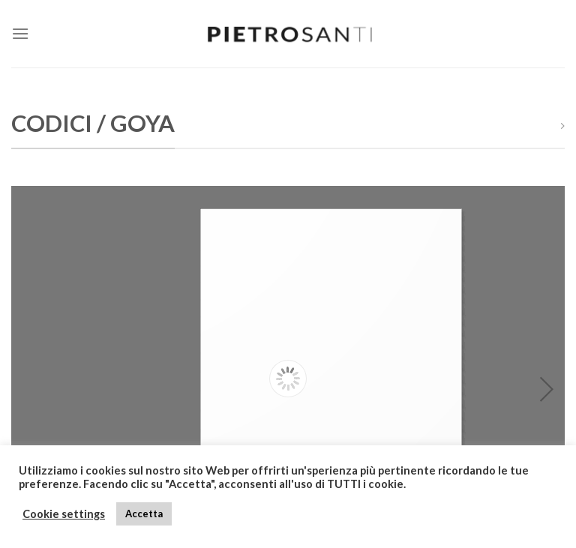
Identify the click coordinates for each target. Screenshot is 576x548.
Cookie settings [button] (63, 514)
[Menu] (20, 33)
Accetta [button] (144, 514)
